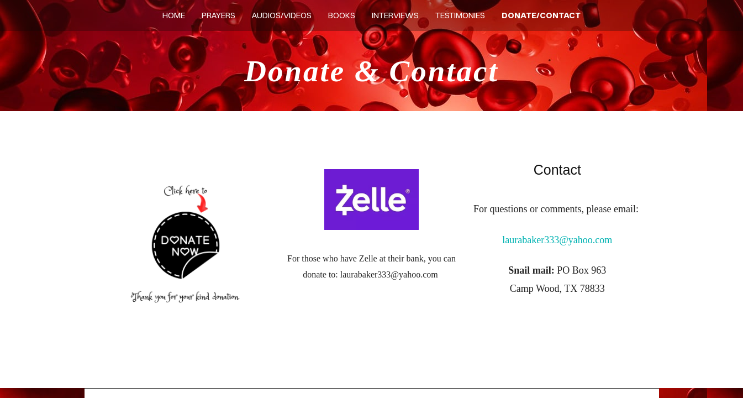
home (173, 15)
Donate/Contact (541, 15)
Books (341, 15)
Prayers (218, 15)
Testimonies (460, 15)
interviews (395, 15)
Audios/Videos (282, 15)
